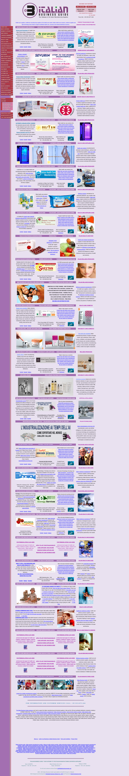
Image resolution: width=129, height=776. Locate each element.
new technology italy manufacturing (60, 752)
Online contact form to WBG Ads (66, 573)
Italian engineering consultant (78, 745)
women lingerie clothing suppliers (74, 712)
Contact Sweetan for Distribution (66, 271)
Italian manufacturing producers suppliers (32, 748)
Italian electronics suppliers (60, 712)
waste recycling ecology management (65, 500)
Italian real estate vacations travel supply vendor (56, 750)
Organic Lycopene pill (21, 226)
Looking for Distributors (28, 178)
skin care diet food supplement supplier (65, 83)
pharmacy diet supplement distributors (65, 33)
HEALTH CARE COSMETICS (86, 305)
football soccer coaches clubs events (66, 455)
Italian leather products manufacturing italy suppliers (57, 747)
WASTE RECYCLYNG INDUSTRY (66, 491)
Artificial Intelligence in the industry (65, 409)
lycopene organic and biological (66, 520)
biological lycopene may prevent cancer (66, 519)
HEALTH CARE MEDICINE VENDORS (25, 467)
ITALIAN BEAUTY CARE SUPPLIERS (45, 351)
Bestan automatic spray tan (23, 132)
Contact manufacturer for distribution (66, 40)
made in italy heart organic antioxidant (65, 84)
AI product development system (66, 411)
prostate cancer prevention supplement (66, 80)
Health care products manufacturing (86, 239)
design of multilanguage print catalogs (65, 568)
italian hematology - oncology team (66, 472)
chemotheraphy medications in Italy (66, 474)
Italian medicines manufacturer (83, 519)
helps (23, 65)
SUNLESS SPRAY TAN (23, 143)
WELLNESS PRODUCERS (86, 351)
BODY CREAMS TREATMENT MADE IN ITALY (60, 328)
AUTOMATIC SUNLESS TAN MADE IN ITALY (60, 143)
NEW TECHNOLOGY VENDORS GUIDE (66, 398)
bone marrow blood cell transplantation (65, 475)
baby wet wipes (29, 173)
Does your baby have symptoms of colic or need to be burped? (56, 595)
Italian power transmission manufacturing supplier (76, 748)
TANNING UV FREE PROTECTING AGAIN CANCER (61, 282)
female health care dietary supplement (65, 35)
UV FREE (32, 265)
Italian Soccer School (25, 455)
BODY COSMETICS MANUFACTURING (66, 351)
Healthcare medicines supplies (83, 610)
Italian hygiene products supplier (66, 177)
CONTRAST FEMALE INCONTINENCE (66, 50)
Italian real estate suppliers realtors (58, 753)
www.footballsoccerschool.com (25, 460)
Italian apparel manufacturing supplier (34, 744)
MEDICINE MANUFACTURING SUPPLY (66, 467)
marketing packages (60, 578)
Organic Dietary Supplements (23, 76)
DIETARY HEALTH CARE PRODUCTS (25, 27)
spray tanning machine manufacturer (66, 126)
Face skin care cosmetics (84, 333)
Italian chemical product (77, 751)
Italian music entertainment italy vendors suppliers (53, 748)
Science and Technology (22, 30)
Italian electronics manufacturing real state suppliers (59, 745)
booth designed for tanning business (66, 270)
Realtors (84, 694)
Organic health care (80, 100)
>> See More (24, 615)
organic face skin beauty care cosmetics (66, 310)
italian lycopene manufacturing (66, 523)
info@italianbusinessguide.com (64, 768)
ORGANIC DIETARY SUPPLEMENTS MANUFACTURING (35, 96)
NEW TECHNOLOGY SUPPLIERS (46, 398)
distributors (60, 232)
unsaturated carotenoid (88, 563)
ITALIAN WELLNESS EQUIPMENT (86, 491)
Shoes (79, 692)
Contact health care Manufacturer (65, 179)
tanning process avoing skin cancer (66, 263)
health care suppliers (71, 753)
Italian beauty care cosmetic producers (25, 752)
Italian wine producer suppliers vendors (76, 750)
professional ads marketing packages (65, 567)
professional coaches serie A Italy (65, 452)
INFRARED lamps (20, 268)
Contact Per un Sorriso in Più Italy (65, 480)
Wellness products (82, 193)
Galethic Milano (20, 354)
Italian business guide (20, 744)
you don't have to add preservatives (39, 624)
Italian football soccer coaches (66, 454)
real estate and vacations (41, 713)
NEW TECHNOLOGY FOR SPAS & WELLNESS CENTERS (30, 282)
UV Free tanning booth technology (65, 267)
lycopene (39, 520)
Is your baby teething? (48, 598)
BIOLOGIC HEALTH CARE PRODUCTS (25, 305)
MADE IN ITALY (52, 235)
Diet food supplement (81, 53)
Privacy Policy (74, 738)
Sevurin (23, 61)
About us (36, 738)
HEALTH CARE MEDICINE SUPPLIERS (25, 537)
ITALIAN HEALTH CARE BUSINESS (86, 537)
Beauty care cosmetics (21, 308)
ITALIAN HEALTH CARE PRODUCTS (25, 189)
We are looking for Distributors (66, 318)
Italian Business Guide (82, 680)
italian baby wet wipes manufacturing (66, 171)
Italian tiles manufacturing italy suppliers (36, 750)
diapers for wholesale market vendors (65, 176)
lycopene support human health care (66, 522)
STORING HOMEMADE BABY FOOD (24, 610)
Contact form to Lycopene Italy (66, 527)
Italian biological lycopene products (66, 219)
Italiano (29, 46)
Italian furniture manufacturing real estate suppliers (57, 746)
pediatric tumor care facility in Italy (47, 474)
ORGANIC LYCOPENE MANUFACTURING (25, 514)
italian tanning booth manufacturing (66, 265)
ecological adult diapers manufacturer (65, 174)
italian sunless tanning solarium (66, 124)
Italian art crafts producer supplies (50, 744)
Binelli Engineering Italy (76, 773)
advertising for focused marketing (65, 565)
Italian (25, 418)
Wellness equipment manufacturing (84, 287)
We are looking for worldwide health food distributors (53, 252)
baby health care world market (22, 177)
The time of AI (62, 417)
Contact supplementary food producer (65, 225)
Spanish (25, 231)
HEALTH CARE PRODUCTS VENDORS (86, 630)
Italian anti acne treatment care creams (66, 313)
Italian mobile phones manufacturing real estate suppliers (35, 745)
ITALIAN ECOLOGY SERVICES (45, 491)
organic (88, 573)
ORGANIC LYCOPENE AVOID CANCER (45, 73)
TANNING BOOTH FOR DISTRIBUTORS (65, 259)
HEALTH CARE (41, 189)
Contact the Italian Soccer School (65, 457)
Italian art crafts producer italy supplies (44, 751)
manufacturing (44, 520)
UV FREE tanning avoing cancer (27, 270)
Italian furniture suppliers (85, 752)
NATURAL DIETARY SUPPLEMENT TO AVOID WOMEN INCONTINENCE (36, 50)
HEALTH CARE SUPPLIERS (45, 305)
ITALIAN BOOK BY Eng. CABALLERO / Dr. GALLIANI (56, 421)
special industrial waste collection (65, 499)
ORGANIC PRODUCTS (67, 235)
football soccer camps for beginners (66, 451)
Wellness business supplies (82, 658)
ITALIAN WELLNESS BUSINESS (86, 282)
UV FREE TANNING (38, 143)
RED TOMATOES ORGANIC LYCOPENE (45, 514)
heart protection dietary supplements (66, 78)
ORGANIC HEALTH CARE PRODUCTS (25, 73)
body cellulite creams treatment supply (65, 315)
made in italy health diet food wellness (65, 38)
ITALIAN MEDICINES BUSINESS (86, 653)
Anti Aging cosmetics (80, 379)
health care (46, 523)
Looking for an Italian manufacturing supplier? (26, 693)
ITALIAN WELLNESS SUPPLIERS (86, 444)
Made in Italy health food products (65, 222)
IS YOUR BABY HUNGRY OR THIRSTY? (51, 586)
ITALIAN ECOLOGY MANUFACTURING (25, 491)
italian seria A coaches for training (65, 449)
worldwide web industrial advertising (66, 571)
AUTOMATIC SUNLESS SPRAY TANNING (25, 123)
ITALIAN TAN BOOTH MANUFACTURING (25, 259)
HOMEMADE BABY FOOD (21, 617)
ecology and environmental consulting (65, 497)
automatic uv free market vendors (65, 129)
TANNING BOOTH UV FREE (45, 259)
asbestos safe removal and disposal (66, 495)
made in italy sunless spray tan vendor (65, 128)
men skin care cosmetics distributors (66, 316)
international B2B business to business (43, 752)
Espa (29, 580)
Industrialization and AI (21, 401)
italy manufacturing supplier (89, 751)
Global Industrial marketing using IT (66, 407)
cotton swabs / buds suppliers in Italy (66, 172)
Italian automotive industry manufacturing (68, 744)
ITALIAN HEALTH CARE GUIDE (86, 467)
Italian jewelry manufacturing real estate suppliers (34, 747)
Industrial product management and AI (65, 404)
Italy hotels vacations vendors (75, 746)
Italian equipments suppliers (54, 713)
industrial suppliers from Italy (29, 713)
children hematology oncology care (66, 477)
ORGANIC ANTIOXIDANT (66, 96)
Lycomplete (26, 223)
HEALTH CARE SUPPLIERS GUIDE (86, 143)
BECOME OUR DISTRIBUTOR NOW (60, 301)
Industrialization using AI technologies (65, 406)
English (21, 46)
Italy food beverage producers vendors (36, 746)
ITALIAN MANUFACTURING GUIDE (86, 676)
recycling (59, 511)
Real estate (88, 692)
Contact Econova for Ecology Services (65, 503)
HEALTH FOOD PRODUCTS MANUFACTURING (31, 235)
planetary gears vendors (74, 752)
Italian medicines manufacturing (83, 471)
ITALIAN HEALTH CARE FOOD (86, 235)
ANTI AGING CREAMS (25, 375)
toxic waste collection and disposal (66, 502)
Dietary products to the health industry (65, 217)
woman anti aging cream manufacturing (66, 311)
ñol (31, 580)
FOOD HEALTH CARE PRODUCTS (66, 27)
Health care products (82, 148)
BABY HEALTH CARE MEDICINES (46, 467)
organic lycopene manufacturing (66, 525)
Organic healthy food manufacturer (66, 220)
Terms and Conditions (65, 738)
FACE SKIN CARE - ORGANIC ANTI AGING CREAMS (29, 328)
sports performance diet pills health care (66, 81)
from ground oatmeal (48, 621)
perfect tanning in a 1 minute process (66, 268)
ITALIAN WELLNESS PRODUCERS (86, 73)
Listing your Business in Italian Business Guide (49, 738)
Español (25, 46)
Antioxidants (92, 567)
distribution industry (50, 529)
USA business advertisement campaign (66, 570)
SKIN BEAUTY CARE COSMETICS (86, 328)
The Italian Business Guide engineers (24, 710)
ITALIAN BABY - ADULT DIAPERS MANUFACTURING (61, 189)
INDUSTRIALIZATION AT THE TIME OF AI (32, 421)
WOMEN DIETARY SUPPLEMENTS (86, 50)
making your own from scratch (27, 612)
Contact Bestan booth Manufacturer (66, 132)
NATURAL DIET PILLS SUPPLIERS (45, 27)
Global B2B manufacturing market (65, 403)
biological (53, 518)
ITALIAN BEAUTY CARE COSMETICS (25, 351)
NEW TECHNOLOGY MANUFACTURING (25, 398)
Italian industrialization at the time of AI (86, 426)
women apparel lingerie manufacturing (45, 712)
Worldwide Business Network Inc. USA (54, 773)
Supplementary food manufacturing (66, 223)
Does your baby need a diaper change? (61, 588)
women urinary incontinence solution (66, 32)
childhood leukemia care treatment (66, 479)
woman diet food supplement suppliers (65, 36)
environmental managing (22, 503)
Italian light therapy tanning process (66, 131)
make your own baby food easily (34, 614)
